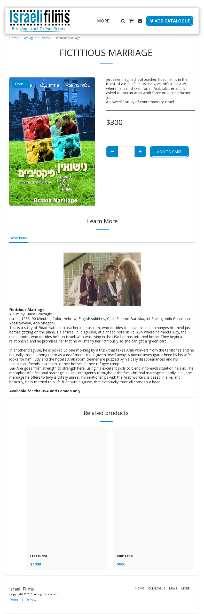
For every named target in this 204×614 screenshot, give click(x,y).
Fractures (39, 556)
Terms (13, 600)
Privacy (31, 600)
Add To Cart (169, 151)
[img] (66, 488)
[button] (123, 21)
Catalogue (29, 38)
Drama (45, 38)
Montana (125, 556)
